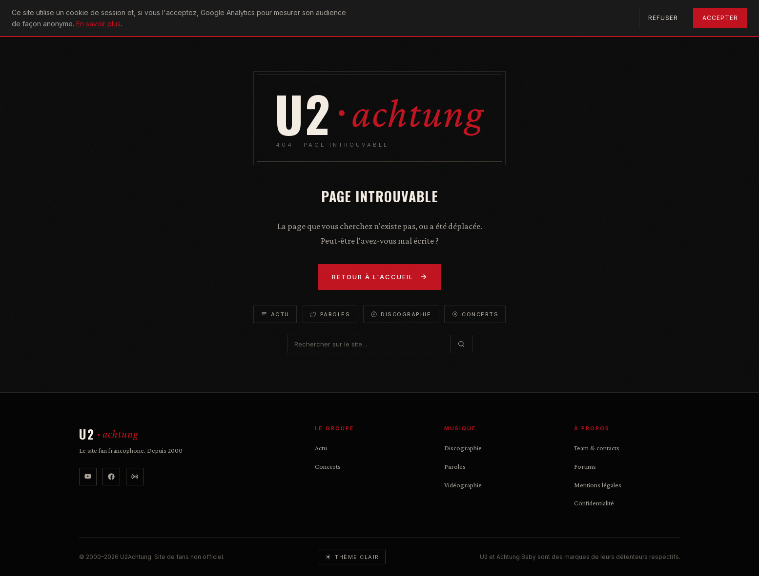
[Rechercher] (461, 344)
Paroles (330, 314)
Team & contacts (596, 448)
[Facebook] (111, 476)
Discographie (400, 314)
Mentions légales (597, 485)
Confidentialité (594, 503)
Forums (585, 466)
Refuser (663, 17)
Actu (275, 314)
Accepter (720, 17)
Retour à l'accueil (379, 277)
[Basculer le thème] (352, 557)
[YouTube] (88, 476)
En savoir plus (98, 23)
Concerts (474, 314)
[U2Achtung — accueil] (109, 434)
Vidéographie (463, 485)
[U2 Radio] (135, 476)
